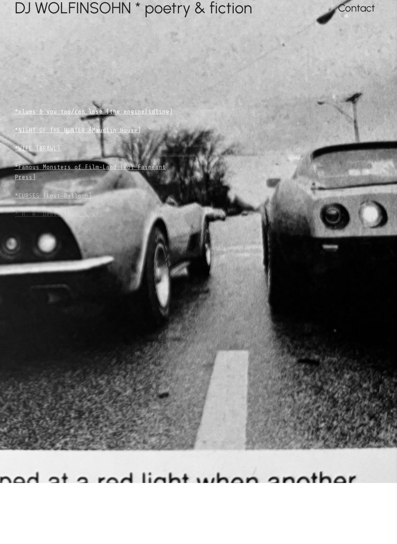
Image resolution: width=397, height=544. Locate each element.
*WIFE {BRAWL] (37, 148)
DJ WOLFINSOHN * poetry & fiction (133, 8)
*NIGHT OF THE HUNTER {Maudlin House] (78, 130)
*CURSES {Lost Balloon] (53, 195)
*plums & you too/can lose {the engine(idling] (94, 111)
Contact (356, 7)
